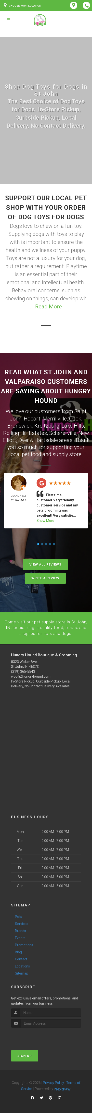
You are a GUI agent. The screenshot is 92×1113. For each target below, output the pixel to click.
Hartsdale (46, 439)
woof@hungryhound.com (31, 675)
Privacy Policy (53, 1081)
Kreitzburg (46, 425)
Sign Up (24, 1054)
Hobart (32, 418)
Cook (75, 418)
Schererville (62, 432)
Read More (48, 307)
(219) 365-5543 (23, 670)
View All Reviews (45, 563)
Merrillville (55, 418)
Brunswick (19, 425)
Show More (45, 520)
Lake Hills (73, 425)
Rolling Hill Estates (25, 432)
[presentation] (37, 1035)
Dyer (23, 439)
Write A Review (45, 577)
